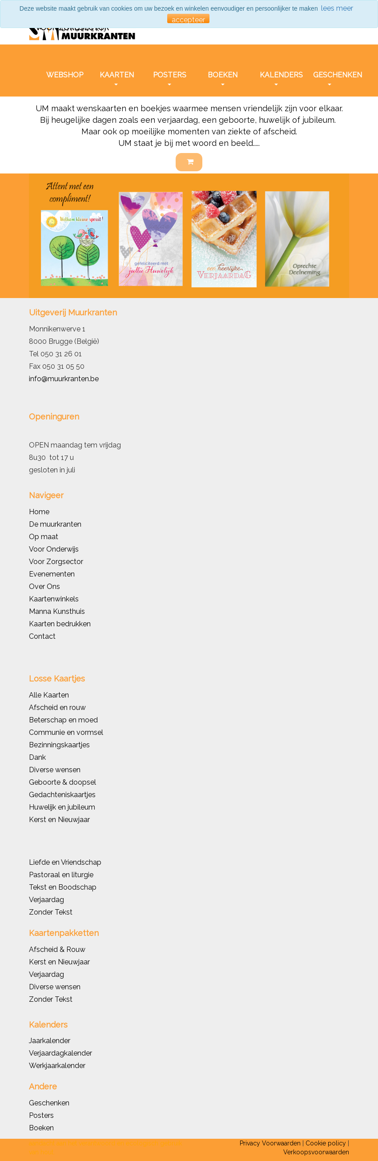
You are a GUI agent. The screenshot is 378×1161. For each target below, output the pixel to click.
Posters (41, 1115)
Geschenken (49, 1103)
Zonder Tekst (50, 999)
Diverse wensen (54, 770)
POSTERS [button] (169, 78)
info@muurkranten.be (64, 379)
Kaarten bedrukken (60, 624)
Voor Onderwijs (54, 549)
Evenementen (52, 574)
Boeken (41, 1128)
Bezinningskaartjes (59, 745)
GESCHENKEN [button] (332, 78)
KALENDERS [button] (279, 78)
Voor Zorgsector (56, 561)
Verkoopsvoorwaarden (316, 1152)
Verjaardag (46, 899)
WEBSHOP (64, 75)
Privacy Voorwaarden (270, 1143)
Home (39, 512)
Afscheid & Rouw (57, 949)
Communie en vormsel (66, 732)
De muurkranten (55, 524)
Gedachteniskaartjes (62, 794)
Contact (42, 636)
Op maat (43, 536)
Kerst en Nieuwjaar (59, 819)
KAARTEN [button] (117, 78)
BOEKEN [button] (222, 78)
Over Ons (44, 586)
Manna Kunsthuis (57, 611)
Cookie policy (326, 1143)
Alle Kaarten (49, 695)
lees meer (337, 8)
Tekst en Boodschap (63, 887)
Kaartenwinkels (54, 599)
